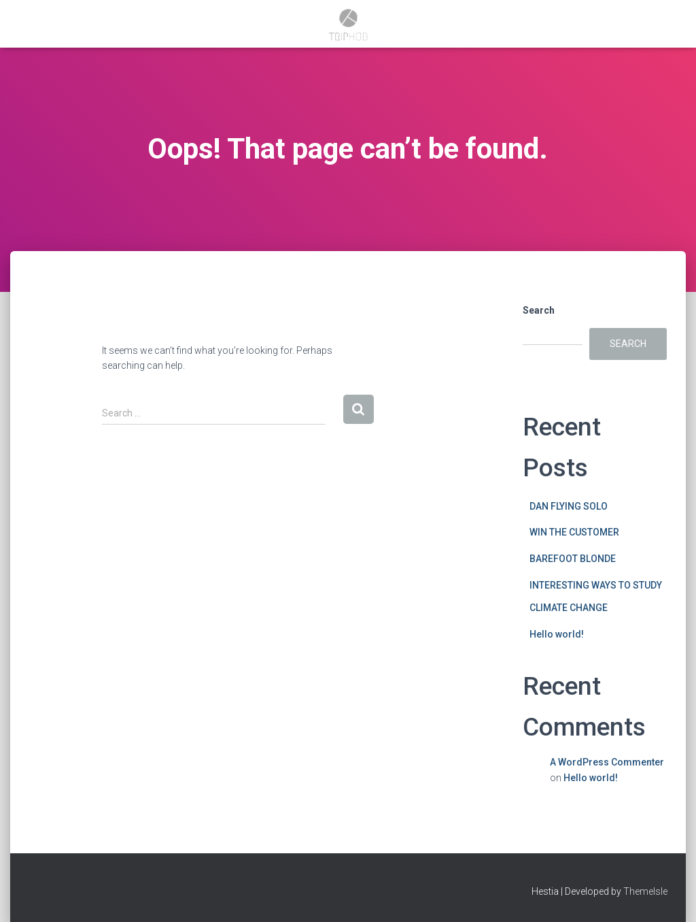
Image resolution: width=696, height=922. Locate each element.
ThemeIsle (645, 891)
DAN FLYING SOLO (568, 506)
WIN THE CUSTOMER (574, 532)
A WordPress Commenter (607, 762)
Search (539, 310)
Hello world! (556, 634)
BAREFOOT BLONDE (572, 558)
